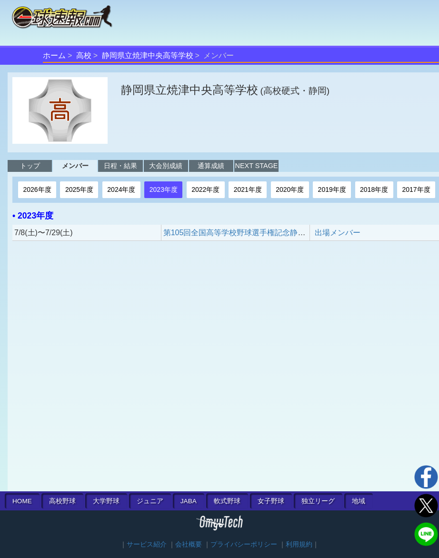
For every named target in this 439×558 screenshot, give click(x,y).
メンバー (75, 165)
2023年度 (164, 189)
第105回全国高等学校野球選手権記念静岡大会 (242, 233)
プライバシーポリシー (243, 544)
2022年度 (205, 189)
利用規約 (299, 544)
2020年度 (290, 189)
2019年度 (332, 189)
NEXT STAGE (256, 165)
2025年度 (79, 189)
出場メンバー (337, 233)
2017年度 (416, 189)
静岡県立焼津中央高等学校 (147, 55)
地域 (358, 501)
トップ (30, 165)
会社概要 (188, 544)
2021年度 (248, 189)
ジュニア (150, 501)
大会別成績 (165, 165)
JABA (188, 501)
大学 (106, 501)
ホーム (54, 55)
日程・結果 (120, 165)
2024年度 (121, 189)
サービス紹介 (147, 544)
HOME (22, 501)
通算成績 (211, 165)
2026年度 (37, 189)
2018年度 (374, 189)
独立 (318, 501)
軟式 (227, 501)
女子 (271, 501)
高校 (83, 55)
